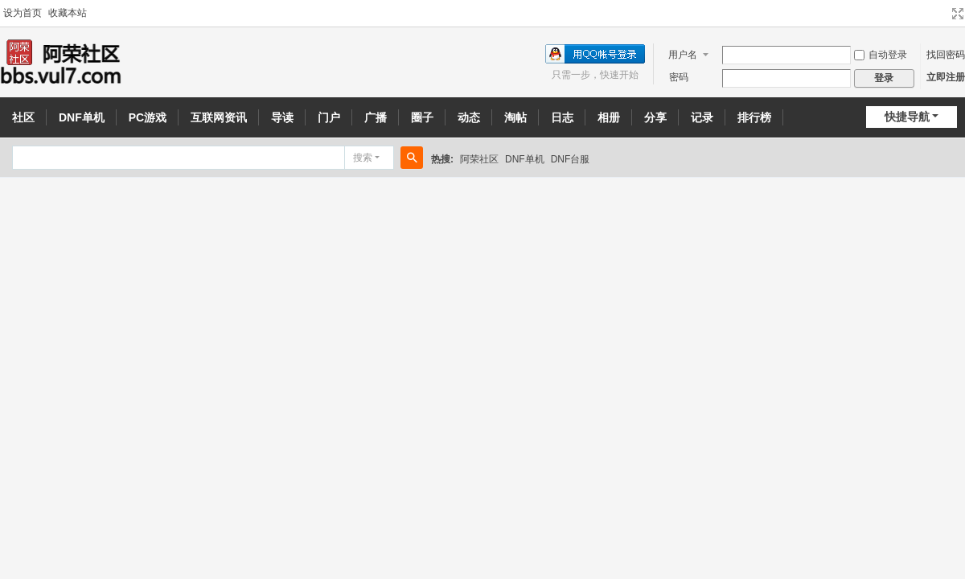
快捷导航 (907, 116)
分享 (655, 117)
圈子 (422, 117)
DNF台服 (570, 159)
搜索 (362, 157)
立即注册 (945, 77)
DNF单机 (82, 117)
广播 (375, 117)
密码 (678, 77)
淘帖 (515, 117)
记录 (702, 117)
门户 (329, 117)
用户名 (682, 54)
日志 (562, 117)
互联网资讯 (219, 117)
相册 (608, 117)
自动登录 (880, 54)
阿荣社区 (479, 159)
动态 (469, 117)
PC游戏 (147, 117)
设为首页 (22, 12)
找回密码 (945, 54)
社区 (23, 117)
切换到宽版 (958, 13)
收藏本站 (67, 12)
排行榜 (754, 117)
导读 (282, 117)
